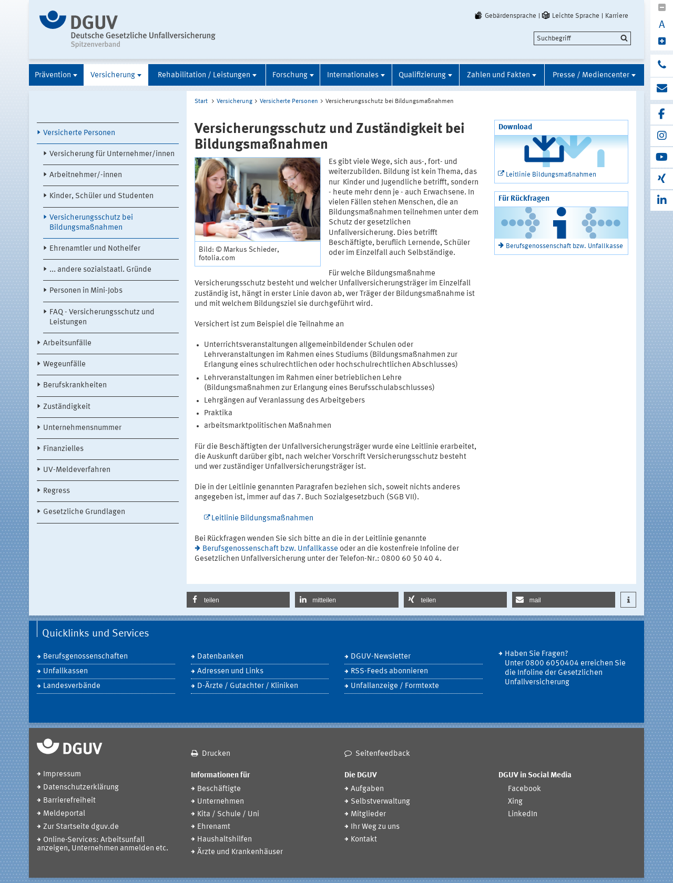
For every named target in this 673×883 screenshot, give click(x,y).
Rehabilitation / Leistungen (204, 75)
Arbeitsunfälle (67, 343)
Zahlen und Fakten (498, 75)
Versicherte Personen (79, 133)
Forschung (290, 75)
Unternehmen (220, 802)
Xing (515, 802)
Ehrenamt (213, 827)
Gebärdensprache (504, 15)
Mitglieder (368, 814)
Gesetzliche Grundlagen (84, 512)
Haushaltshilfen (224, 840)
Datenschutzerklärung (81, 788)
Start (201, 101)
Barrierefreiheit (69, 801)
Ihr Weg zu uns (375, 827)
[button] (238, 600)
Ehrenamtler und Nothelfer (94, 249)
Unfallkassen (65, 671)
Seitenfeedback (382, 754)
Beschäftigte (219, 789)
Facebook (524, 789)
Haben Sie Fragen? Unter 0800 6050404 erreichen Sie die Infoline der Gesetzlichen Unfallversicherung (565, 668)
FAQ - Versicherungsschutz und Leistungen (102, 317)
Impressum (62, 774)
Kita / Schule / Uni (228, 814)
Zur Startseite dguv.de (81, 827)
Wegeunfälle (64, 364)
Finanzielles (63, 449)
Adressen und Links (230, 671)
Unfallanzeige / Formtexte (395, 686)
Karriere (616, 15)
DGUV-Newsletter (381, 657)
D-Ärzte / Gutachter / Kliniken (247, 686)
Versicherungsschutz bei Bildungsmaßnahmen (91, 223)
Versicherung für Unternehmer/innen (112, 154)
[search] (582, 38)
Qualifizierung (422, 75)
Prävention (53, 75)
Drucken (216, 754)
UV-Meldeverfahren (76, 470)
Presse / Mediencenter (591, 75)
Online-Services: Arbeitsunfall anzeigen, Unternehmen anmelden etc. (102, 844)
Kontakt (364, 840)
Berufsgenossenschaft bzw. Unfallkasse (270, 549)
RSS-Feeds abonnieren (389, 671)
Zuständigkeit (66, 407)
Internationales (353, 75)
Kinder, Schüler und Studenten (101, 196)
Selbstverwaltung (380, 802)
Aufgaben (367, 789)
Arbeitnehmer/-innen (85, 175)
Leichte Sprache (570, 15)
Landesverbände (71, 686)
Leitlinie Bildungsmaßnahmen (262, 518)
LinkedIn (522, 814)
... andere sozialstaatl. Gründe (100, 270)
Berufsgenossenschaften (85, 657)
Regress (56, 491)
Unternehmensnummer (82, 428)
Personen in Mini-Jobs (86, 291)
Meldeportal (64, 814)
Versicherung (112, 75)
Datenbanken (220, 657)
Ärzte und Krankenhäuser (240, 852)
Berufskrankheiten (75, 385)
